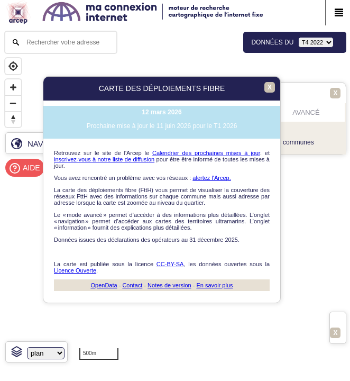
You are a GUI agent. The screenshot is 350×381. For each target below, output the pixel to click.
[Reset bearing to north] (13, 119)
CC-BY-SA (170, 264)
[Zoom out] (13, 103)
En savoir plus (214, 285)
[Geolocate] (13, 66)
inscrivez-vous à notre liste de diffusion (104, 159)
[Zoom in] (13, 87)
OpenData (103, 285)
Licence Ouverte (75, 270)
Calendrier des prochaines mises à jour (206, 153)
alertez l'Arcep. (211, 178)
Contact (132, 285)
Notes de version (169, 285)
